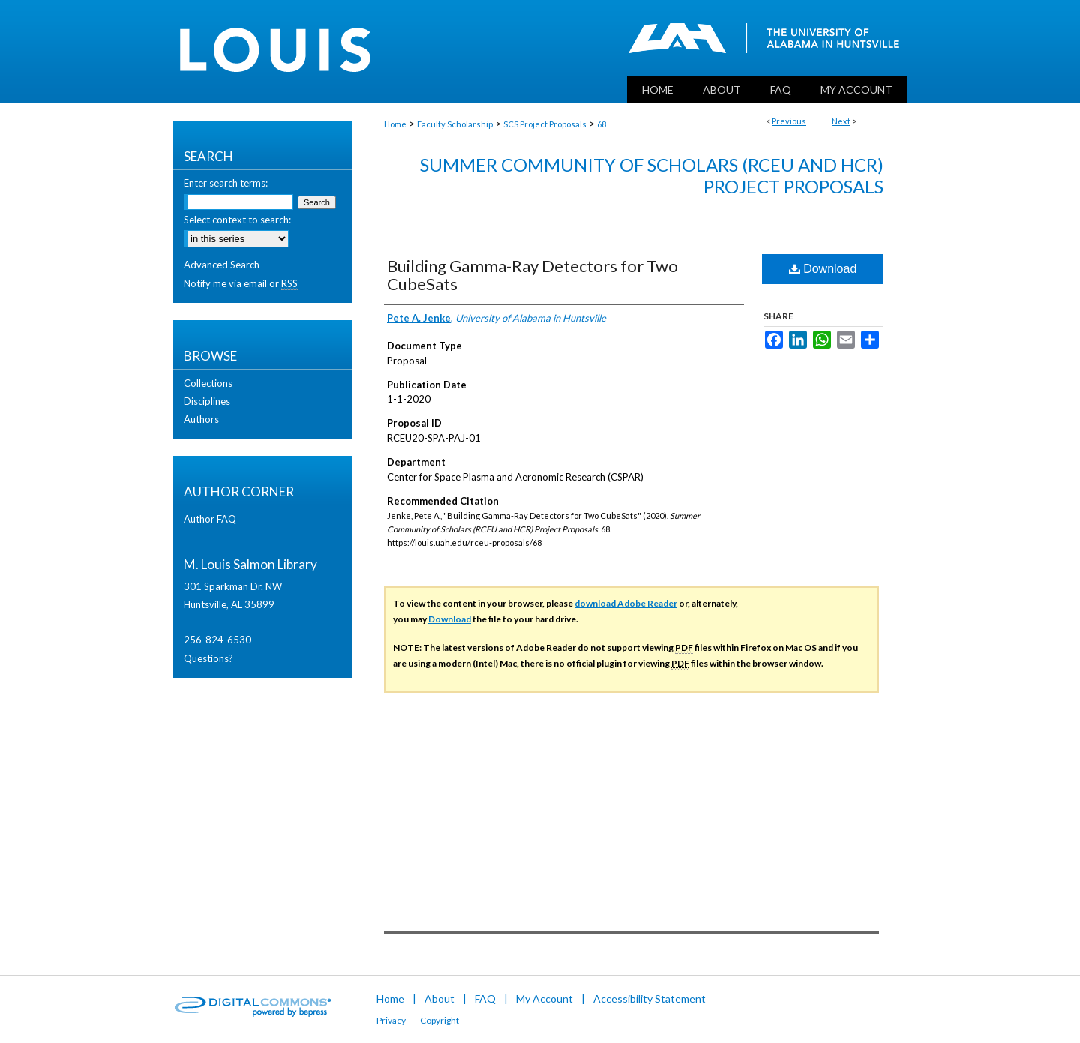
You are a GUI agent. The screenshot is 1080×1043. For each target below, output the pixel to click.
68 (601, 124)
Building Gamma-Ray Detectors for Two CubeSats (532, 275)
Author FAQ (210, 519)
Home (395, 124)
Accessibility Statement (649, 998)
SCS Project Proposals (544, 124)
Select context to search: (237, 220)
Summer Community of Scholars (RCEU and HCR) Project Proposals (652, 175)
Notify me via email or (241, 283)
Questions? (208, 658)
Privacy (391, 1020)
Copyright (439, 1020)
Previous (789, 121)
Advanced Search (222, 265)
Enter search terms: (226, 183)
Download (823, 268)
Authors (201, 419)
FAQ (485, 998)
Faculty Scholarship (455, 124)
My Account (544, 998)
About (439, 998)
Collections (208, 383)
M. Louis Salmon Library (250, 564)
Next (841, 121)
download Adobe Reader (625, 603)
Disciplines (207, 401)
